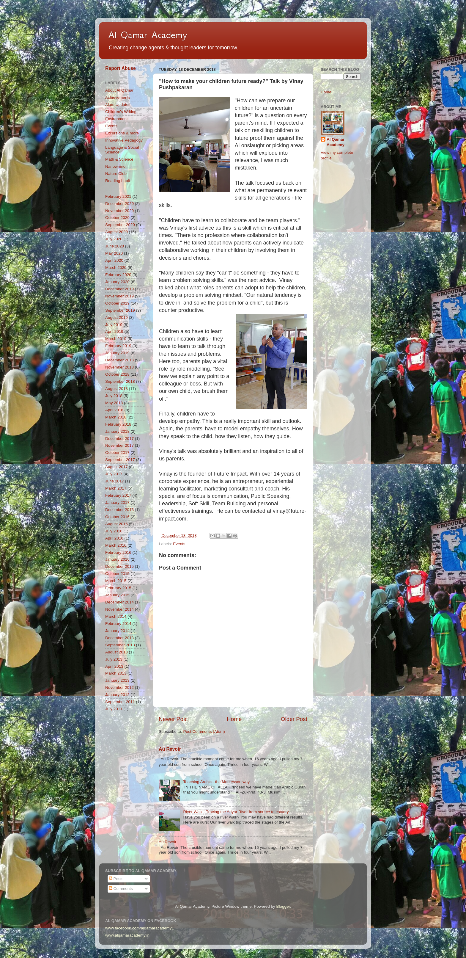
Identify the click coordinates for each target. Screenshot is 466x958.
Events (179, 544)
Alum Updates (117, 104)
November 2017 (119, 445)
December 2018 (119, 360)
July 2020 (113, 239)
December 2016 (119, 509)
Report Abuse (120, 68)
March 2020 (115, 267)
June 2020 (114, 246)
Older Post (294, 719)
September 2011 (120, 702)
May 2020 (114, 253)
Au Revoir (170, 749)
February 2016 (118, 552)
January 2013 (117, 680)
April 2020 (114, 260)
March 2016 (115, 545)
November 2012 (119, 687)
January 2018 (117, 431)
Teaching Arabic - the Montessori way (216, 782)
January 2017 (117, 502)
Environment (116, 119)
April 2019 (114, 331)
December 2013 (119, 638)
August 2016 (116, 524)
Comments (121, 888)
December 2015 (119, 566)
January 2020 (117, 282)
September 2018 (120, 381)
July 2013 (113, 659)
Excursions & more (122, 133)
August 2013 (116, 652)
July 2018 (113, 395)
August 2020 (116, 232)
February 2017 (118, 495)
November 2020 (119, 210)
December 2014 (119, 602)
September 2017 (120, 459)
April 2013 (114, 666)
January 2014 (117, 630)
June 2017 (114, 481)
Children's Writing (120, 111)
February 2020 (118, 274)
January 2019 (117, 353)
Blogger (283, 906)
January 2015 (117, 595)
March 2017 (115, 488)
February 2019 (118, 346)
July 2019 (113, 324)
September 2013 (120, 645)
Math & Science (119, 159)
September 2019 (120, 310)
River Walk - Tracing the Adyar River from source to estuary (236, 812)
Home (234, 719)
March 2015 (115, 580)
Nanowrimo (115, 166)
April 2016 (114, 538)
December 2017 (119, 438)
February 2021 (118, 196)
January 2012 (117, 694)
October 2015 (117, 573)
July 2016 (113, 531)
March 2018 (115, 417)
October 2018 (117, 374)
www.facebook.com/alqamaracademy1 (139, 928)
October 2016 (117, 517)
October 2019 (117, 303)
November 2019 (119, 296)
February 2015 (118, 588)
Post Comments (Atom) (204, 731)
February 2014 (118, 623)
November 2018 (119, 367)
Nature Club (116, 173)
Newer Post (173, 719)
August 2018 (116, 388)
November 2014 (119, 609)
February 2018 (118, 424)
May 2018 (114, 403)
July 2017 (113, 474)
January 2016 (117, 559)
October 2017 (117, 452)
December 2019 (119, 289)
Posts (116, 879)
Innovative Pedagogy (124, 140)
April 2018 (114, 410)
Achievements (117, 97)
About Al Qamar (119, 90)
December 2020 (119, 203)
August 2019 (116, 317)
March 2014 (115, 616)
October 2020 (117, 217)
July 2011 (113, 709)
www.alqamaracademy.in (127, 935)
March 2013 (115, 673)
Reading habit (117, 180)
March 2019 (115, 338)
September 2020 (120, 224)
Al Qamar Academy (147, 35)
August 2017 (116, 467)
